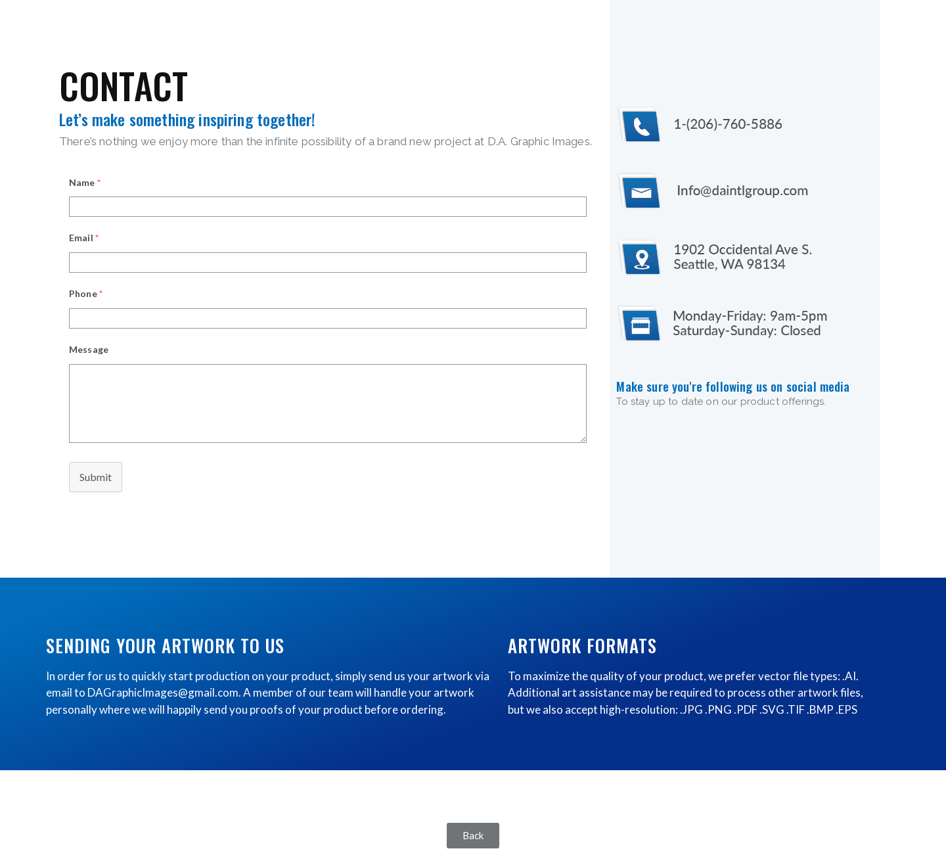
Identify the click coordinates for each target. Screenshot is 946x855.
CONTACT (123, 85)
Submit (95, 477)
